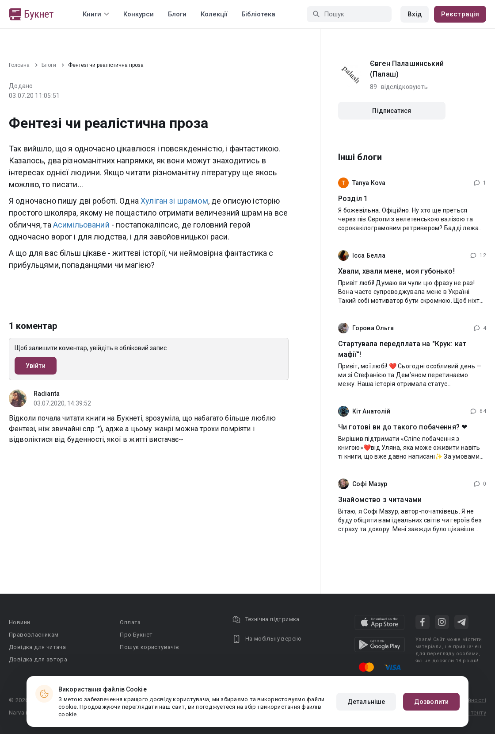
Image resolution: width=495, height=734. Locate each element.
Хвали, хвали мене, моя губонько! (396, 271)
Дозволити (431, 701)
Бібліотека (258, 14)
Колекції (214, 14)
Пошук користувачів (149, 647)
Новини (19, 622)
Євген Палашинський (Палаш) (407, 68)
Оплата (130, 622)
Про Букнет (136, 634)
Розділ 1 (353, 198)
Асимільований (81, 224)
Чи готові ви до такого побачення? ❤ (402, 427)
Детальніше (366, 701)
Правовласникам (34, 634)
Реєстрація (460, 14)
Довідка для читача (37, 647)
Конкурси (138, 14)
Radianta (47, 393)
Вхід (414, 14)
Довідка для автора (38, 659)
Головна (19, 65)
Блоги (177, 14)
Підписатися (391, 110)
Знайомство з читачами (380, 499)
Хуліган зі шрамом (174, 200)
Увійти (36, 365)
